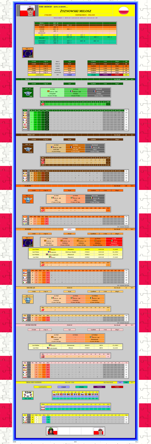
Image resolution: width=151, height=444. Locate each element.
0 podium (93, 66)
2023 (27, 195)
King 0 (117, 66)
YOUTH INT (41, 33)
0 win (105, 66)
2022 (27, 48)
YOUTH (42, 31)
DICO (132, 185)
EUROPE (41, 27)
